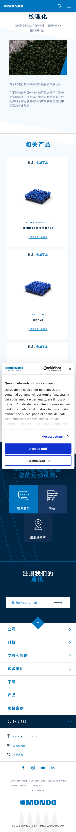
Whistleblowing (57, 780)
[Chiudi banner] (70, 368)
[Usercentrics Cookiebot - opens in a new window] (45, 368)
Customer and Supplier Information (37, 785)
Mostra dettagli (52, 436)
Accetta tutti (38, 448)
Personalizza (38, 460)
